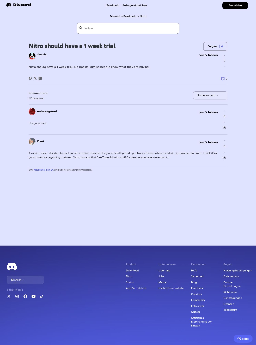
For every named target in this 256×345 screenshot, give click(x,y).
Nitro (143, 16)
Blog (194, 282)
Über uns (164, 270)
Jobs (161, 276)
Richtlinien (230, 292)
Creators (196, 294)
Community (198, 300)
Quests (195, 312)
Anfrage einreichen (134, 5)
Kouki (40, 141)
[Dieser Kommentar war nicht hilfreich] (224, 122)
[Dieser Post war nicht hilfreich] (224, 67)
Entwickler (197, 306)
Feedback (112, 5)
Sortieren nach (207, 95)
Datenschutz (231, 276)
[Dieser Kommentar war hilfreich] (224, 111)
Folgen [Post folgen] (212, 46)
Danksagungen (232, 298)
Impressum (230, 309)
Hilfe (194, 270)
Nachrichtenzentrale (171, 288)
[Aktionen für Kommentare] (224, 128)
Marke (162, 282)
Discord (115, 16)
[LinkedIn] (40, 78)
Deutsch (17, 279)
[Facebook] (30, 78)
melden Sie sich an (43, 170)
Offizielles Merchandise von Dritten (201, 322)
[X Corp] (35, 78)
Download (132, 270)
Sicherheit (197, 276)
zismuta (41, 54)
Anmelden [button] (235, 5)
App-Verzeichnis (136, 288)
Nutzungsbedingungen (237, 270)
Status (130, 282)
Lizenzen (228, 304)
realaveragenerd (47, 111)
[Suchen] (128, 28)
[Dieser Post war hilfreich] (224, 56)
